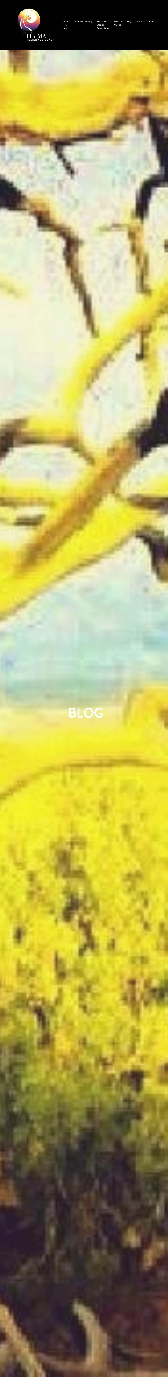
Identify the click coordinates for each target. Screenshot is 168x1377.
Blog (129, 21)
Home (151, 21)
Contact (140, 21)
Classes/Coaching (82, 21)
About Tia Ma (66, 24)
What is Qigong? (118, 23)
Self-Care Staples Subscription (102, 24)
